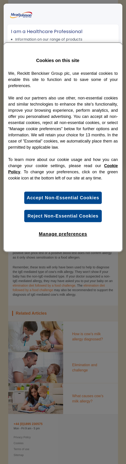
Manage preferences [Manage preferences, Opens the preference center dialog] (63, 234)
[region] (63, 147)
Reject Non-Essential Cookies (62, 216)
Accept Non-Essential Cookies (63, 197)
